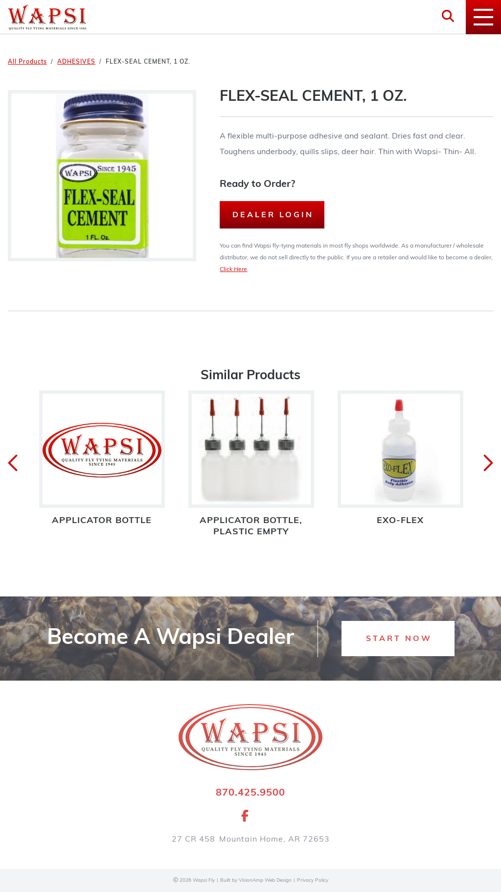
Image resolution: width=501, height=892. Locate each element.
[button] (398, 638)
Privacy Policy (312, 880)
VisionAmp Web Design (265, 880)
